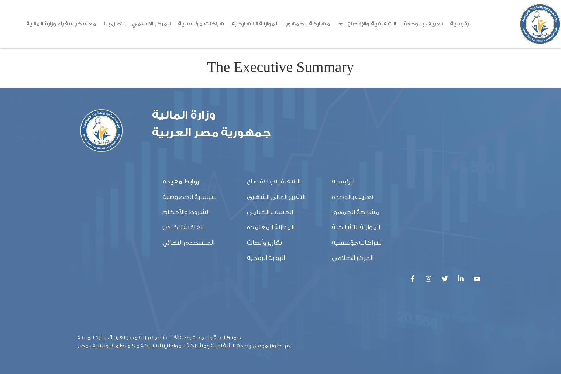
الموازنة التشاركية (254, 24)
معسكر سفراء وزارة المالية (61, 24)
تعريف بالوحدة (423, 24)
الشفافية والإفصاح (367, 24)
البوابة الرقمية (266, 257)
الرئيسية (461, 24)
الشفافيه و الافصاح (273, 181)
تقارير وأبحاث (264, 242)
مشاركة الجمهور (308, 24)
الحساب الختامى (270, 212)
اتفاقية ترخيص (183, 227)
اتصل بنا (114, 24)
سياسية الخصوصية (189, 196)
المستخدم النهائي (188, 242)
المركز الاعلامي (151, 24)
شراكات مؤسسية (201, 24)
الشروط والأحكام (186, 212)
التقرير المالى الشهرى (276, 196)
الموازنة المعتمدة (271, 227)
